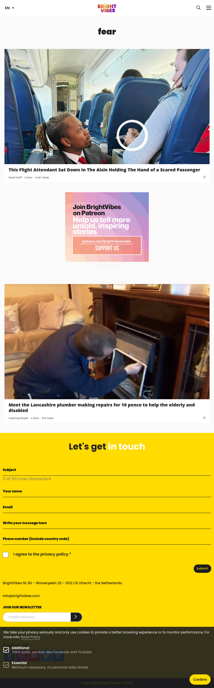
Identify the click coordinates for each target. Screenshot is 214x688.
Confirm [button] (200, 679)
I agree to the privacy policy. (41, 554)
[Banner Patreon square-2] (107, 226)
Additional (20, 647)
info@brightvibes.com (21, 595)
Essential (19, 662)
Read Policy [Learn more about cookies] (30, 637)
